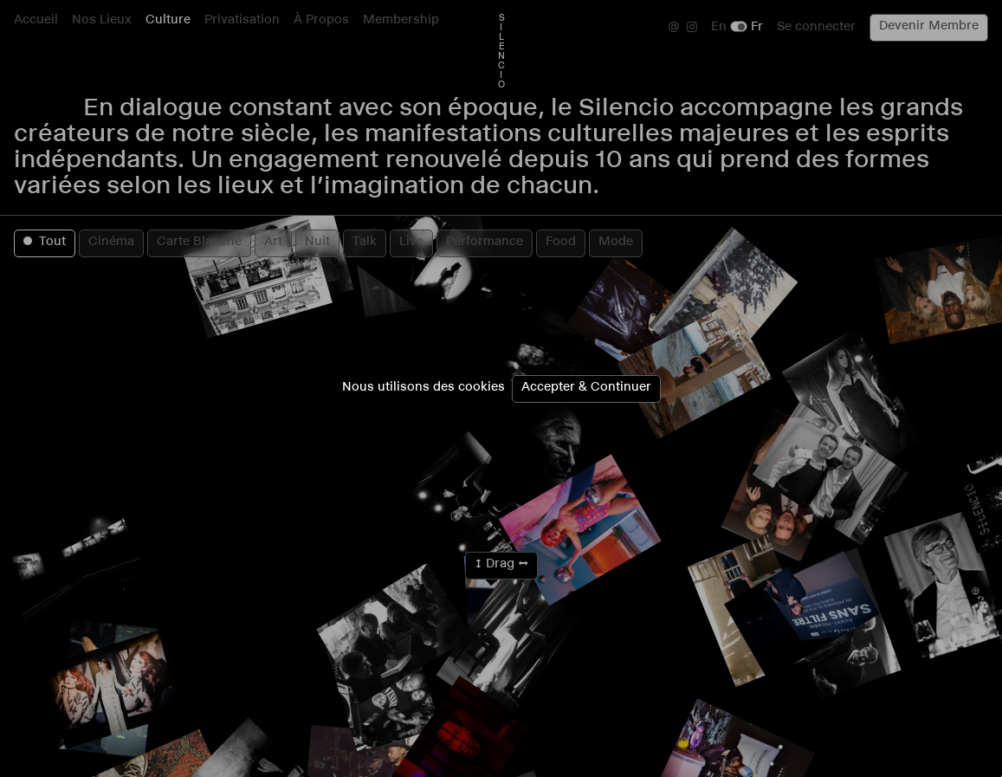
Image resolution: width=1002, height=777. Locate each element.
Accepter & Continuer (586, 388)
